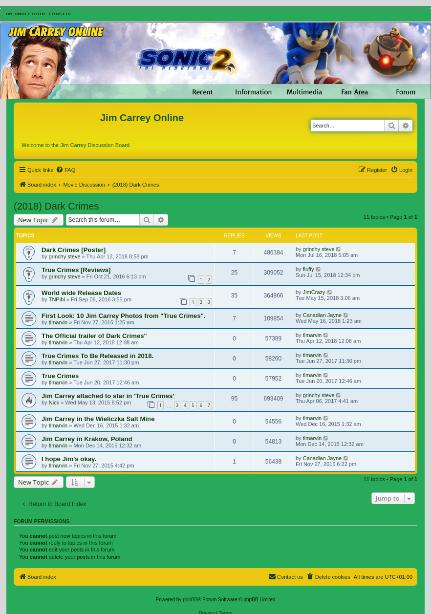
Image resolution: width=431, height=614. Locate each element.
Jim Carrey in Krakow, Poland (87, 439)
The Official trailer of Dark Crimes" (94, 335)
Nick (54, 402)
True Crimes (60, 376)
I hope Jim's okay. (69, 459)
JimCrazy (314, 292)
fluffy (308, 269)
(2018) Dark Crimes (56, 206)
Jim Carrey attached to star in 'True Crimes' (108, 396)
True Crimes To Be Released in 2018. (97, 356)
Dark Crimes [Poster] (74, 250)
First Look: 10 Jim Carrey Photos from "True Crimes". (124, 315)
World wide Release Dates (81, 292)
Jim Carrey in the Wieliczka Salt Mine (98, 419)
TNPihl (57, 299)
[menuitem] (65, 170)
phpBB (190, 599)
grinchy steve (65, 256)
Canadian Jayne (322, 315)
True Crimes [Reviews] (76, 270)
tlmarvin (58, 322)
